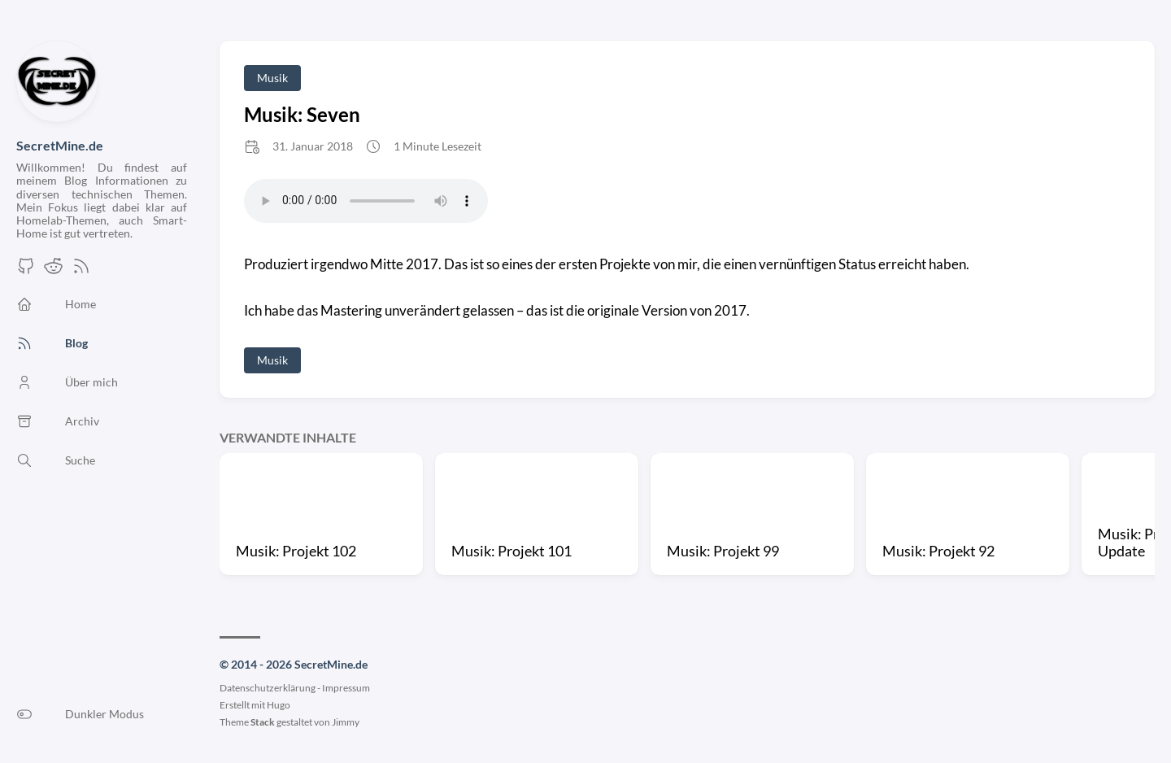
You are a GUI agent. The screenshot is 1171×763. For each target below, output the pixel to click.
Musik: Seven (302, 114)
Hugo (278, 705)
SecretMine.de (59, 145)
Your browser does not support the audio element (366, 201)
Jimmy (345, 722)
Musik (272, 78)
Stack (262, 722)
